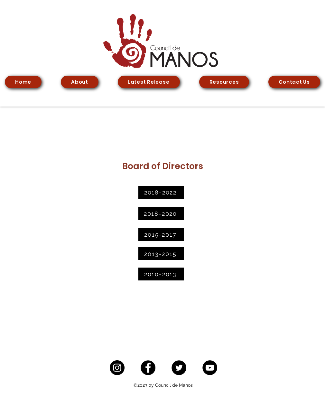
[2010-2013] (161, 274)
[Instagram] (117, 367)
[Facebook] (148, 367)
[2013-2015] (161, 253)
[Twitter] (179, 367)
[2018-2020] (161, 213)
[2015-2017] (161, 234)
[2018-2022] (161, 192)
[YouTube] (209, 367)
